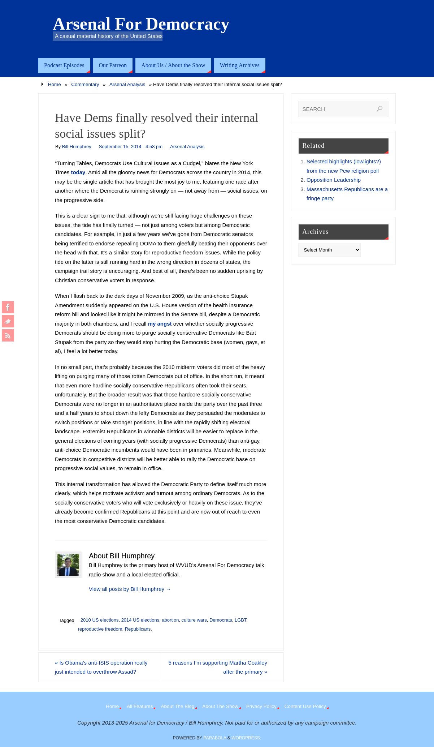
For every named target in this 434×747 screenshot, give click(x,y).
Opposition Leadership (334, 180)
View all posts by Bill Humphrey (130, 589)
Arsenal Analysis (127, 84)
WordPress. (246, 737)
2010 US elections (100, 620)
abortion (170, 620)
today (78, 172)
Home (54, 84)
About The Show (220, 706)
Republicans (138, 629)
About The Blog (177, 706)
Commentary (85, 84)
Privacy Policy (261, 706)
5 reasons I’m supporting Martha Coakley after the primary (218, 667)
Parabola (214, 737)
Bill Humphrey (76, 146)
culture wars (194, 620)
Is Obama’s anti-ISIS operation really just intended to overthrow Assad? (101, 667)
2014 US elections (140, 620)
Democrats (220, 620)
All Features (140, 706)
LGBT (241, 620)
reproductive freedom (100, 629)
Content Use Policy (305, 706)
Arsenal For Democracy (141, 24)
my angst (160, 324)
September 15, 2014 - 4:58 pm (130, 146)
